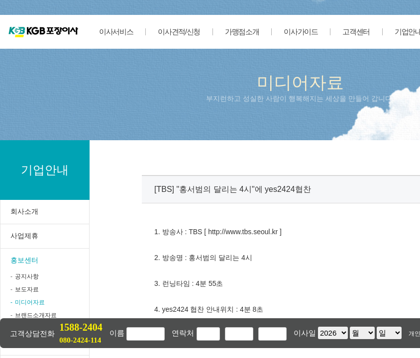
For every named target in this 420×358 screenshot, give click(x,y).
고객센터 (356, 31)
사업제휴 (24, 236)
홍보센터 (24, 260)
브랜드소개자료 (36, 315)
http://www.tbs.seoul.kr (243, 232)
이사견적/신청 (179, 31)
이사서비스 (116, 31)
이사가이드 (300, 31)
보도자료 (27, 289)
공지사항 (27, 276)
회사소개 (24, 211)
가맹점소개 (242, 31)
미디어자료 (30, 302)
